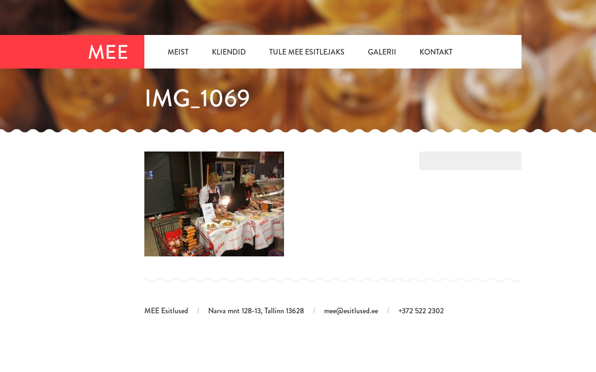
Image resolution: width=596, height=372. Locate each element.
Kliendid (229, 52)
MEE (109, 52)
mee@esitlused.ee (351, 310)
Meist (178, 52)
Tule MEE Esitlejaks (307, 52)
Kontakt (436, 52)
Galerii (382, 52)
